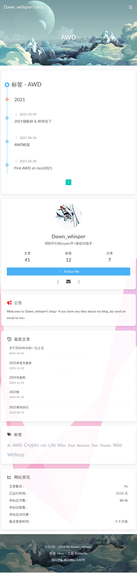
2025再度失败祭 (20, 363)
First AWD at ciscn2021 (33, 168)
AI (9, 445)
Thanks (105, 445)
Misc (61, 445)
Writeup (15, 454)
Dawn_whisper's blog (24, 6)
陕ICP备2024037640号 (69, 560)
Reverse (83, 445)
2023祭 (14, 392)
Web (117, 445)
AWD (17, 445)
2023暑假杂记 (19, 407)
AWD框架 (22, 144)
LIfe (43, 445)
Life (52, 445)
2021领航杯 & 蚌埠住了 (33, 121)
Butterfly (81, 553)
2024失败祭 (17, 377)
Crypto (31, 445)
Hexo (61, 553)
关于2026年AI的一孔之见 (26, 348)
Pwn (71, 445)
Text (94, 445)
